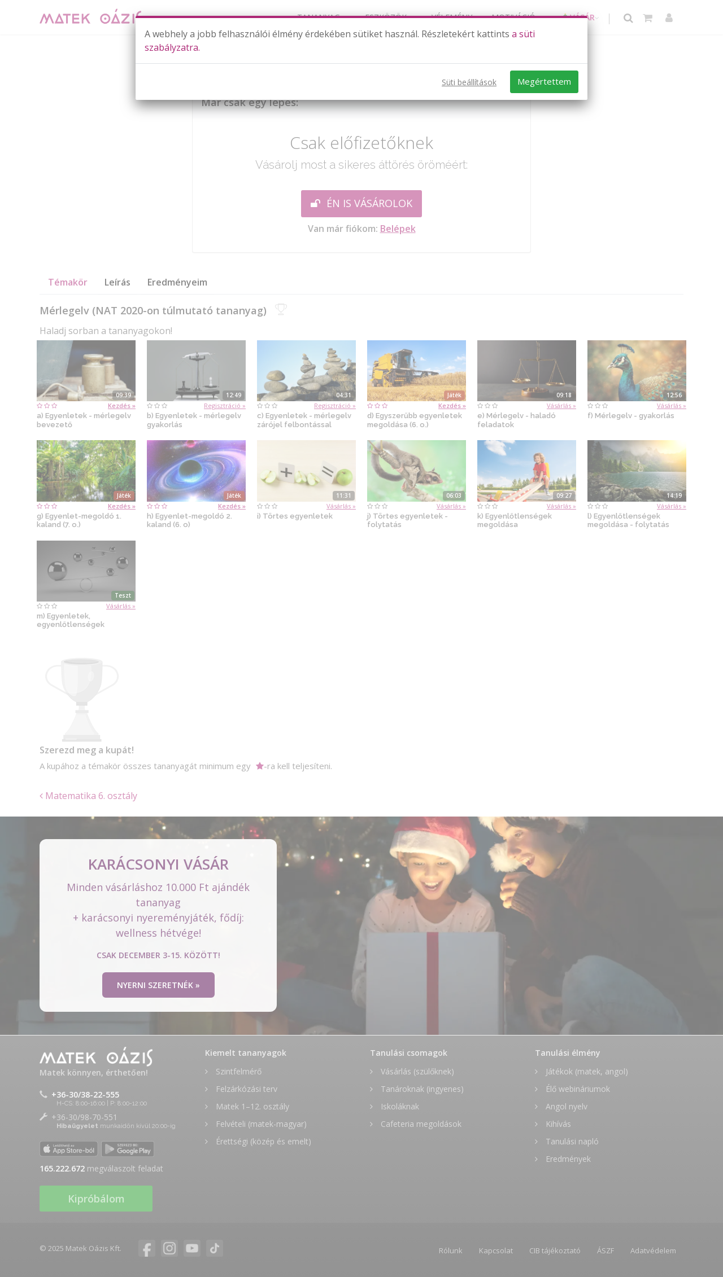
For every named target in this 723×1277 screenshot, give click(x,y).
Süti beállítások (469, 82)
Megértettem (544, 81)
